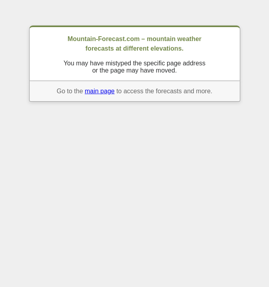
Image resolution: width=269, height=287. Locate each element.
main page (100, 91)
